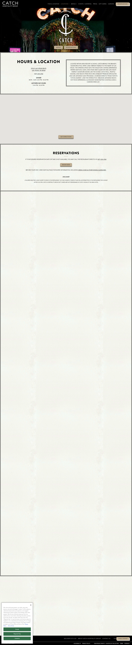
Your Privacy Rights (99, 643)
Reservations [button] (123, 4)
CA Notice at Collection (112, 643)
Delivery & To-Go (70, 638)
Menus (58, 47)
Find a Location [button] (53, 4)
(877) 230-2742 (38, 74)
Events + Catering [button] (85, 4)
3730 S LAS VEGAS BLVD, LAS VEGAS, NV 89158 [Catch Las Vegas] (38, 69)
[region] (17, 623)
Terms (121, 643)
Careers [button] (111, 4)
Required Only (17, 634)
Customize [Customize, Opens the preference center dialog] (17, 638)
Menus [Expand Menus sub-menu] (74, 4)
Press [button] (95, 4)
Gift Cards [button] (102, 4)
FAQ (115, 638)
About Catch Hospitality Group (89, 638)
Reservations (71, 47)
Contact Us (106, 638)
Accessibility (77, 643)
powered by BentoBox (8, 643)
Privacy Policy (86, 643)
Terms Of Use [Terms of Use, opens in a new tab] (11, 626)
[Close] (31, 605)
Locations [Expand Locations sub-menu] (65, 4)
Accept (17, 629)
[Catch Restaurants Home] (10, 3)
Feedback (126, 643)
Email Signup (123, 638)
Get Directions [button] (66, 138)
